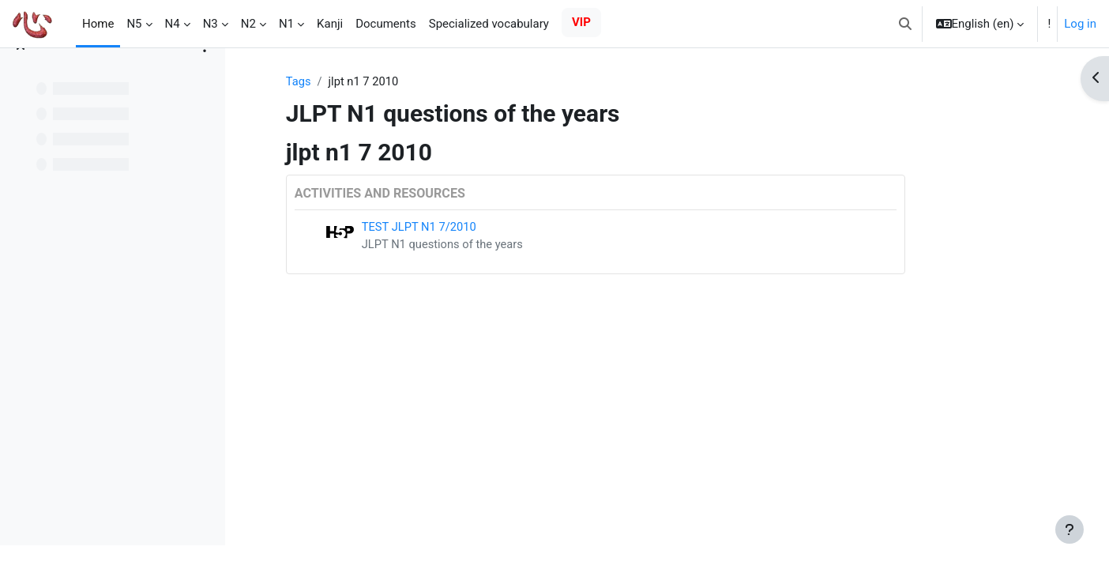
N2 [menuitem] (248, 24)
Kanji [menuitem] (330, 24)
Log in (1080, 24)
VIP (581, 22)
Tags (357, 81)
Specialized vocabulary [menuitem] (489, 24)
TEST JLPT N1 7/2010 (479, 227)
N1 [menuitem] (286, 24)
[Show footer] (1069, 529)
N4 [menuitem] (172, 24)
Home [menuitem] (98, 24)
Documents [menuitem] (385, 24)
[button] (905, 23)
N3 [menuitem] (210, 24)
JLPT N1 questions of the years (503, 245)
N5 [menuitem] (133, 24)
